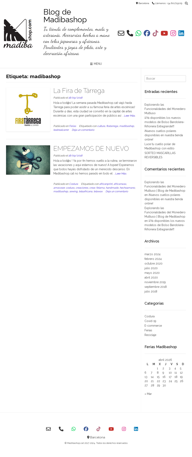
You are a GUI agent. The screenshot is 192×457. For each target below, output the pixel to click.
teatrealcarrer (61, 129)
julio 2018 (151, 291)
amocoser (59, 187)
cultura (101, 126)
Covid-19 (150, 321)
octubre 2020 (153, 263)
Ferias (72, 126)
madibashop (126, 126)
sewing (73, 191)
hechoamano (127, 187)
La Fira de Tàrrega (78, 90)
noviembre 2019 (155, 282)
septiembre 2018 (156, 286)
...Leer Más (128, 115)
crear (92, 187)
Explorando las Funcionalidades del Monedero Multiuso (165, 109)
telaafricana (85, 191)
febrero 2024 (153, 258)
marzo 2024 (152, 254)
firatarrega (112, 126)
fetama (100, 187)
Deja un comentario (83, 129)
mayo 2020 (152, 272)
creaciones (82, 187)
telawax (98, 191)
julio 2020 (151, 268)
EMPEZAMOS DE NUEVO (91, 148)
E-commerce (153, 325)
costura (70, 187)
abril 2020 (151, 277)
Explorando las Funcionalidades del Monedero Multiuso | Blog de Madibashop (165, 186)
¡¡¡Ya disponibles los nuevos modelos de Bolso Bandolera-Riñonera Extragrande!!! (165, 122)
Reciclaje (150, 335)
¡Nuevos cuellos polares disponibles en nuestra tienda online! (164, 135)
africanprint (105, 183)
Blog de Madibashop (65, 15)
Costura (73, 183)
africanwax (120, 183)
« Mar (148, 393)
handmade (112, 187)
